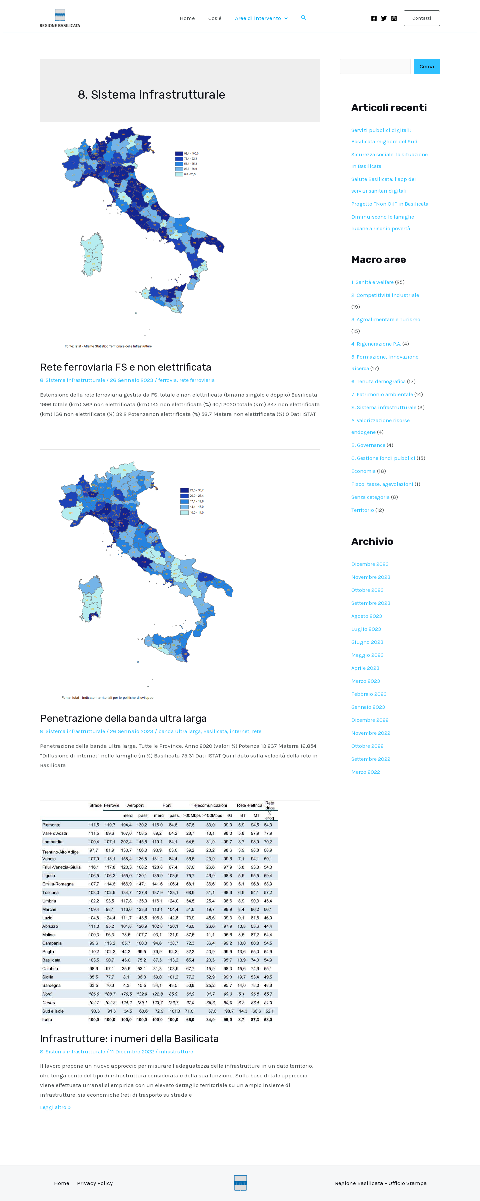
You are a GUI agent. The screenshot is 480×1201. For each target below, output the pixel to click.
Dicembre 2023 (370, 569)
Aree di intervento (259, 18)
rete (268, 731)
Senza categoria (372, 502)
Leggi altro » (56, 1107)
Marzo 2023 (366, 683)
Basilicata (224, 731)
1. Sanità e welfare (374, 291)
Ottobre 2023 (367, 594)
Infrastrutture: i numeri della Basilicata (129, 1039)
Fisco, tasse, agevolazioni (384, 490)
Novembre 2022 (371, 734)
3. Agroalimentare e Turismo (388, 328)
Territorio (362, 515)
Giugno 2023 (367, 645)
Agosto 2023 (367, 619)
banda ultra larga (185, 731)
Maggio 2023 (368, 658)
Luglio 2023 (366, 632)
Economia (364, 477)
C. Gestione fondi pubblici (384, 464)
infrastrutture (180, 1051)
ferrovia (172, 380)
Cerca (427, 66)
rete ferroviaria (204, 380)
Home (189, 18)
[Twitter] (384, 18)
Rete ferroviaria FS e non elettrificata (125, 367)
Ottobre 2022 (367, 747)
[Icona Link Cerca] (301, 18)
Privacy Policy (95, 1183)
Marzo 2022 (366, 772)
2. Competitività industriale (386, 304)
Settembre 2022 (371, 760)
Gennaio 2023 (369, 709)
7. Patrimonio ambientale (384, 402)
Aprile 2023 (365, 670)
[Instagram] (394, 18)
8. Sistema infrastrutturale (74, 380)
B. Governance (369, 451)
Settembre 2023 (371, 607)
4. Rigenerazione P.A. (378, 352)
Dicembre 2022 (370, 721)
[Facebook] (374, 18)
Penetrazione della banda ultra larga (123, 718)
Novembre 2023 (371, 581)
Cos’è (215, 18)
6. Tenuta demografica (380, 389)
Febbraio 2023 (369, 696)
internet (250, 731)
